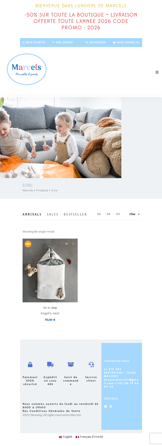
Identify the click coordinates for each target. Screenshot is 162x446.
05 (99, 214)
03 (118, 214)
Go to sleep (50, 308)
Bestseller (75, 215)
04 (109, 214)
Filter (134, 214)
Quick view (66, 243)
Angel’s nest (50, 314)
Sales (53, 215)
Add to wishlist (73, 243)
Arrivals (32, 215)
